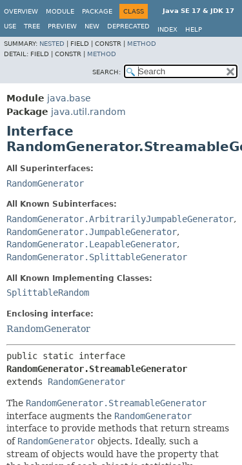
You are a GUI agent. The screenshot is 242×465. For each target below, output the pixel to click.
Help (193, 29)
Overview (21, 11)
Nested (52, 43)
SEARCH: (106, 72)
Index (167, 29)
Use (10, 26)
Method (141, 43)
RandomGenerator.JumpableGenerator (91, 232)
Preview (62, 26)
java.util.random (88, 112)
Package (97, 11)
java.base (69, 98)
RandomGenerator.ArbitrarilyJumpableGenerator (120, 219)
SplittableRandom (47, 292)
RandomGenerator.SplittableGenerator (96, 257)
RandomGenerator (45, 183)
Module (60, 11)
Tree (32, 26)
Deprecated (128, 26)
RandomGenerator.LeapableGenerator (91, 244)
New (92, 26)
